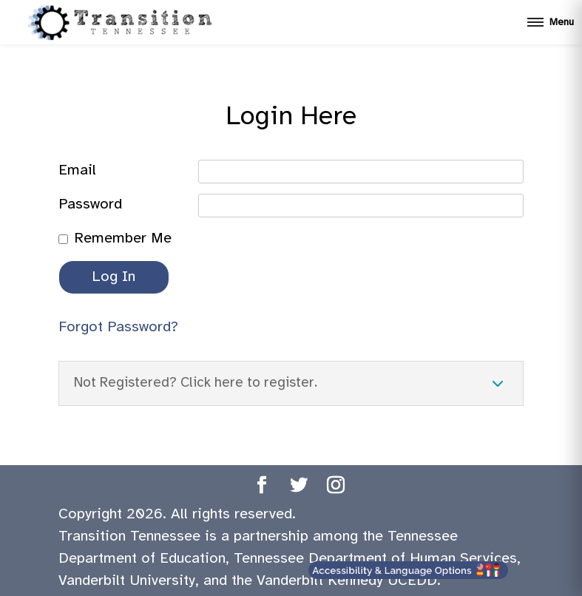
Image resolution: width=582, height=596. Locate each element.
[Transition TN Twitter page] (299, 487)
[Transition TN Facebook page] (262, 487)
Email (77, 170)
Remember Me (123, 238)
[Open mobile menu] (550, 22)
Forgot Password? (118, 327)
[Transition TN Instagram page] (336, 487)
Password (90, 204)
